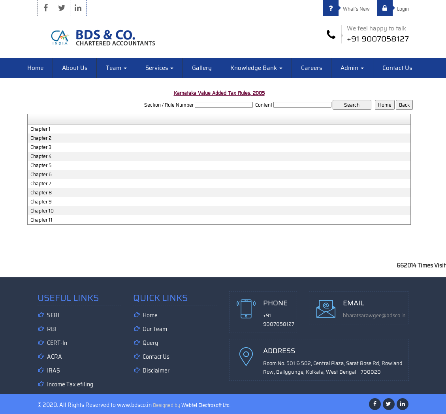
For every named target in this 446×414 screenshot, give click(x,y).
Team (116, 68)
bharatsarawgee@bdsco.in (374, 315)
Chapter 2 (40, 138)
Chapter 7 (40, 184)
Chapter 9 (41, 202)
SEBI (53, 315)
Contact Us (397, 68)
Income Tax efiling (70, 384)
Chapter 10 (42, 211)
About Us (74, 68)
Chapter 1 (40, 129)
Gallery (202, 68)
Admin (352, 68)
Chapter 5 (40, 165)
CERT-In (57, 343)
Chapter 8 (41, 193)
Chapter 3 (40, 147)
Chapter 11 (41, 220)
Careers (311, 68)
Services (159, 68)
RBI (51, 329)
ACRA (54, 356)
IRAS (53, 370)
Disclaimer (156, 370)
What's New (346, 9)
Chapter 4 (41, 156)
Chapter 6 (41, 174)
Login (393, 9)
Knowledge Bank (256, 68)
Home (35, 68)
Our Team (155, 329)
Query (150, 343)
